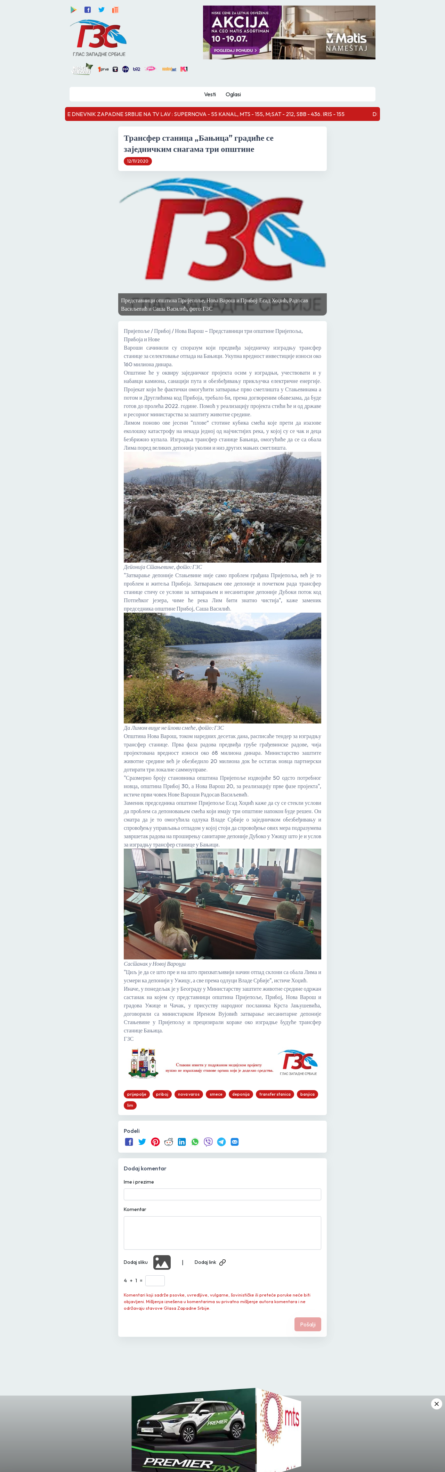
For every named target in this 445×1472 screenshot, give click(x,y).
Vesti (210, 94)
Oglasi (233, 94)
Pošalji (308, 1324)
